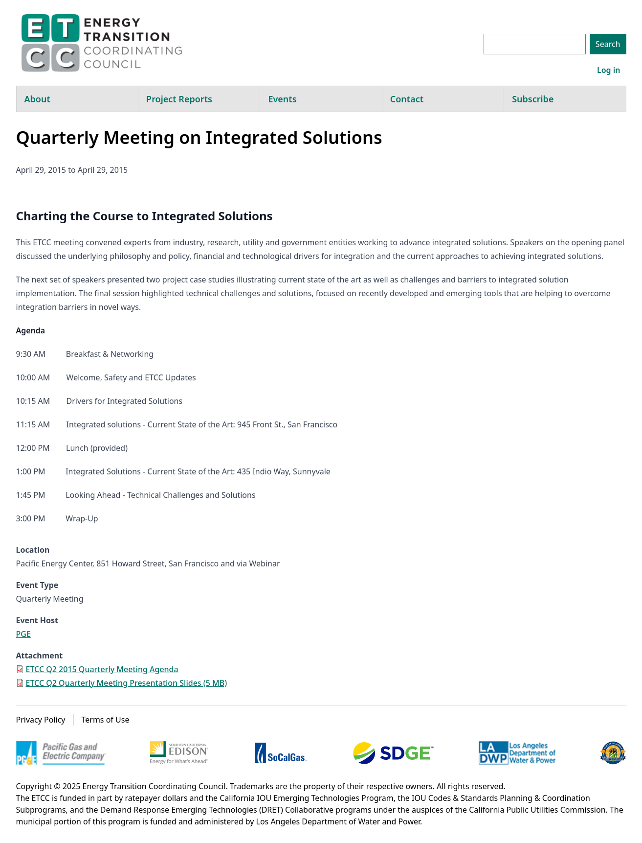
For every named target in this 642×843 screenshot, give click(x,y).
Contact (406, 99)
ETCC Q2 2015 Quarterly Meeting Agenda (102, 669)
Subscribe (532, 99)
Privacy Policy (41, 719)
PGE (23, 634)
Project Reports (179, 99)
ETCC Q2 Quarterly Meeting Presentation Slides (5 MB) (126, 683)
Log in (608, 70)
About (37, 99)
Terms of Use (105, 719)
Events (282, 99)
